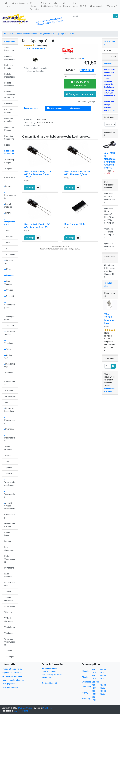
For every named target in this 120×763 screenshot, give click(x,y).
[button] (84, 6)
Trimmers (9, 473)
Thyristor (9, 325)
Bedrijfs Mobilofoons (9, 75)
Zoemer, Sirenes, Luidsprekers (9, 506)
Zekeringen (9, 657)
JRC (83, 58)
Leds (6, 402)
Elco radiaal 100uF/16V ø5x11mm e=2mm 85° (37, 226)
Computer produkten (8, 119)
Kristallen (8, 390)
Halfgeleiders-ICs (47, 33)
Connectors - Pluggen (9, 128)
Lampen (7, 541)
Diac (7, 230)
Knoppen (8, 373)
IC (6, 248)
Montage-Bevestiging (9, 409)
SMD (6, 461)
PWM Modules (8, 448)
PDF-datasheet (54, 108)
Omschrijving (31, 108)
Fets (7, 242)
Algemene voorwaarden (12, 672)
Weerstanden (9, 494)
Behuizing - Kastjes (9, 161)
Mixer (7, 269)
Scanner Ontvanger (8, 599)
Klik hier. (111, 110)
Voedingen (9, 633)
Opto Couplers (8, 282)
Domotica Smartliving (9, 137)
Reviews (75, 108)
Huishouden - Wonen (9, 525)
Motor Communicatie (9, 559)
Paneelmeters (9, 420)
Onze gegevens (8, 684)
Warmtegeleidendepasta (9, 483)
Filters (7, 213)
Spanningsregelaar (9, 317)
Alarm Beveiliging (9, 48)
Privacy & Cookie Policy (12, 669)
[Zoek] (92, 16)
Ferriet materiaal (8, 205)
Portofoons (9, 568)
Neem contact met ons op (13, 680)
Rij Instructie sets (9, 584)
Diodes (7, 186)
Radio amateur (8, 575)
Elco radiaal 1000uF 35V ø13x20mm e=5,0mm (77, 173)
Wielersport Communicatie (9, 642)
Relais (7, 455)
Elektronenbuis (10, 196)
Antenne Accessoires (9, 57)
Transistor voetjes (9, 332)
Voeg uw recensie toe (36, 48)
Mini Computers (9, 548)
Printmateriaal (9, 438)
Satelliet (7, 591)
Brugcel (8, 168)
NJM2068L (72, 33)
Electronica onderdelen (27, 33)
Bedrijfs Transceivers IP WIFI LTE (9, 95)
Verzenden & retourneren (12, 676)
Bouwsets (8, 103)
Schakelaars (9, 606)
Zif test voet (8, 356)
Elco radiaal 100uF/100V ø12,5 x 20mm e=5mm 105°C (37, 174)
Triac (7, 349)
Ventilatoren (9, 627)
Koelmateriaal (9, 382)
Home (7, 4)
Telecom (8, 612)
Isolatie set (8, 261)
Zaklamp (8, 651)
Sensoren (9, 296)
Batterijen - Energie (9, 66)
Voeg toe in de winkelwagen (80, 83)
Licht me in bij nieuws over (109, 271)
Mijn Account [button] (19, 3)
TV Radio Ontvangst (8, 619)
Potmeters (9, 429)
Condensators (9, 178)
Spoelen (8, 467)
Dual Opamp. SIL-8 (74, 224)
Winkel (11, 33)
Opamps (60, 33)
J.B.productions (21, 711)
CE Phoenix (48, 708)
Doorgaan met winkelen (80, 94)
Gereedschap (9, 516)
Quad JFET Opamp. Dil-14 (109, 246)
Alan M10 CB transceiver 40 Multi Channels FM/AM (110, 160)
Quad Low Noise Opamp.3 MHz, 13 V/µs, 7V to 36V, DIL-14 (109, 215)
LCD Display (10, 396)
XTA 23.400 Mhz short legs (109, 319)
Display (8, 236)
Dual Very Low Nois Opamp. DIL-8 (109, 198)
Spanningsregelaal (9, 305)
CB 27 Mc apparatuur (9, 111)
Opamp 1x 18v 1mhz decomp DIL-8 (109, 233)
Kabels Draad (7, 533)
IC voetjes (9, 254)
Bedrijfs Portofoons (9, 84)
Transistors (9, 342)
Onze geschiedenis (10, 687)
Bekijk (30, 187)
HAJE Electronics (24, 708)
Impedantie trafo (9, 365)
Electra (7, 145)
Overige (8, 290)
